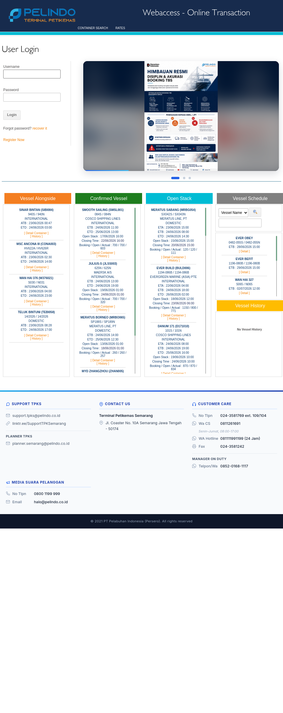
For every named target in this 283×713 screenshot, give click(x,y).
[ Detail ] (244, 251)
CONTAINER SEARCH (91, 28)
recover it (39, 128)
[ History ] (36, 236)
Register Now (13, 140)
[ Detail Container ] (36, 233)
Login (12, 115)
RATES (119, 28)
